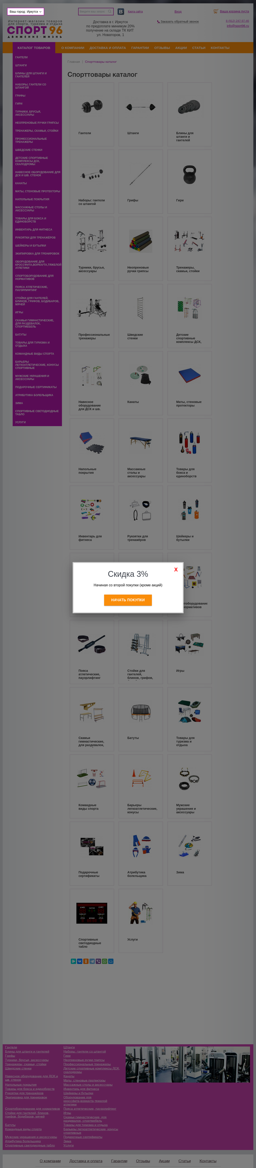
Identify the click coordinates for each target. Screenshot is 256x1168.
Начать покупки (128, 600)
